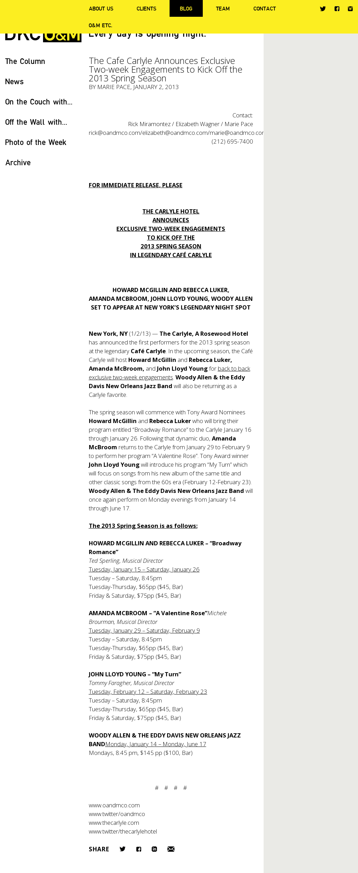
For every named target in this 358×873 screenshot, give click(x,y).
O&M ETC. (101, 25)
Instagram (350, 8)
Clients (146, 8)
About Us (101, 8)
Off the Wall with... (36, 121)
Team (223, 8)
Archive (18, 162)
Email (170, 849)
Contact (264, 8)
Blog (186, 8)
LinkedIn (154, 849)
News (14, 81)
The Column (25, 61)
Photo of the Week (35, 142)
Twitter (323, 8)
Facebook (336, 8)
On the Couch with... (39, 101)
